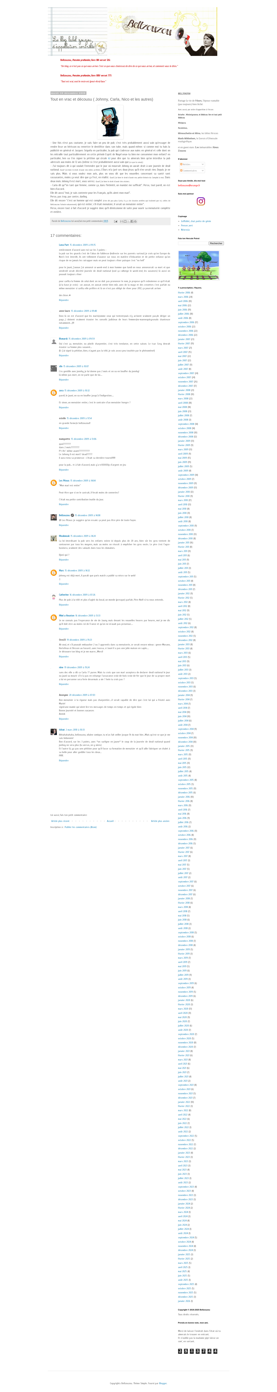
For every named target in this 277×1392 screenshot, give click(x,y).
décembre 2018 (185, 945)
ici (109, 158)
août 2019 (183, 979)
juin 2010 (182, 513)
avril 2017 (182, 860)
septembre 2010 (186, 525)
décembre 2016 (185, 843)
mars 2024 (183, 1212)
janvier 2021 (184, 1051)
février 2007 (184, 343)
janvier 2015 (184, 746)
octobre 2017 (184, 885)
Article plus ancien (160, 821)
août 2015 (183, 775)
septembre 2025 (186, 1284)
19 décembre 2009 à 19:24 (76, 667)
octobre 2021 (184, 1089)
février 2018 (184, 902)
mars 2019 (183, 957)
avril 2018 (182, 911)
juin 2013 (182, 665)
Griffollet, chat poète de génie (196, 221)
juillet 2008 (183, 415)
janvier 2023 (184, 1152)
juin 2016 (182, 818)
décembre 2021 (185, 1097)
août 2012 (183, 623)
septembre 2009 (186, 474)
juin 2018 (182, 919)
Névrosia (185, 229)
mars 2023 (183, 1161)
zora (61, 390)
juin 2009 (182, 462)
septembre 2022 (186, 1135)
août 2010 (183, 521)
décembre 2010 (185, 538)
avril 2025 (183, 1267)
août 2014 (183, 724)
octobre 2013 (184, 682)
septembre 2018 (186, 932)
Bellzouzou (64, 515)
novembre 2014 (185, 737)
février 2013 (183, 648)
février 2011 (183, 546)
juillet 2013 (183, 669)
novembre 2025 (185, 1292)
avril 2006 (183, 301)
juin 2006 (182, 309)
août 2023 (183, 1182)
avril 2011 (182, 555)
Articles (185, 164)
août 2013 (183, 674)
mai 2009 (182, 457)
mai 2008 (182, 407)
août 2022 (183, 1131)
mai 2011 (182, 559)
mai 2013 (182, 661)
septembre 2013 (186, 678)
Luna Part (64, 244)
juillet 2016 (183, 822)
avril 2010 (182, 504)
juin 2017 (182, 868)
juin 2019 (182, 970)
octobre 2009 (184, 479)
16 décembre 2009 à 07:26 (82, 594)
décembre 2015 (185, 792)
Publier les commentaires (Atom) (81, 827)
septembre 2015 (186, 779)
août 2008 (183, 419)
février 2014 (183, 699)
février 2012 (183, 597)
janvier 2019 (184, 949)
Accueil (110, 821)
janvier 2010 (184, 491)
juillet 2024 (183, 1229)
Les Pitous (64, 480)
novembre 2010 (185, 534)
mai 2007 (182, 356)
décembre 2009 (185, 487)
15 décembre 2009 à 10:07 (76, 366)
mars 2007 (183, 347)
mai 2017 (182, 864)
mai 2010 (182, 508)
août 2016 (183, 826)
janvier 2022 (184, 1102)
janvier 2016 (184, 796)
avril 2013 (182, 657)
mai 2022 (182, 1118)
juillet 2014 (183, 720)
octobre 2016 (184, 834)
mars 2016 (183, 805)
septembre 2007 (186, 373)
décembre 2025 (185, 1296)
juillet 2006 (183, 313)
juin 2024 (182, 1224)
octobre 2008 (184, 428)
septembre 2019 (186, 983)
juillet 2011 (183, 568)
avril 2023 (183, 1165)
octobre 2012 (184, 631)
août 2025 (183, 1279)
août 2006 (183, 318)
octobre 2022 (184, 1140)
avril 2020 (183, 1013)
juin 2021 (182, 1072)
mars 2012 (183, 602)
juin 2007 (182, 360)
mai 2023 (182, 1169)
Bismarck (63, 338)
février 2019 (184, 953)
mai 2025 (182, 1271)
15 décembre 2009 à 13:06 (83, 438)
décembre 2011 (185, 589)
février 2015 (184, 750)
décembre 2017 (185, 894)
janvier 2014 (184, 695)
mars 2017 (183, 856)
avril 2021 (182, 1063)
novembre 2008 (185, 432)
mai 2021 (182, 1068)
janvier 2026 (184, 1301)
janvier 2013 (184, 644)
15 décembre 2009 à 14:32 (77, 570)
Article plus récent (60, 821)
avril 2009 (183, 453)
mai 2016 (182, 813)
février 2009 (184, 445)
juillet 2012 (183, 619)
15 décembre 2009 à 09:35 (83, 244)
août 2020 (183, 1029)
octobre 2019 (184, 987)
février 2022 (184, 1106)
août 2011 (182, 572)
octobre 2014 (184, 733)
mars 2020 (183, 1008)
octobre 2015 (184, 784)
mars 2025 (183, 1263)
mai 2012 (182, 610)
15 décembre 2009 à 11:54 (79, 418)
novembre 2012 (185, 635)
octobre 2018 (184, 936)
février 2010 (184, 496)
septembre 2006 (186, 322)
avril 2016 (182, 809)
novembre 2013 (185, 686)
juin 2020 (182, 1021)
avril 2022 (183, 1114)
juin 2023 (182, 1173)
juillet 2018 (183, 924)
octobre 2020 (184, 1038)
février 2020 (184, 1004)
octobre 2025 (184, 1288)
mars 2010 (183, 500)
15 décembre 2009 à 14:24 (83, 536)
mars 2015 (183, 754)
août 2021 (183, 1080)
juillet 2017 (183, 873)
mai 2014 (182, 712)
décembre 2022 (185, 1148)
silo (60, 366)
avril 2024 (183, 1216)
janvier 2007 (184, 339)
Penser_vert (187, 225)
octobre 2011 (184, 580)
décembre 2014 (185, 741)
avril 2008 (183, 402)
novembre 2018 (185, 940)
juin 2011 (182, 563)
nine (61, 667)
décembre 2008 (185, 436)
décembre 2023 (185, 1199)
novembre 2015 (185, 788)
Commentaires (188, 170)
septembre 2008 (186, 424)
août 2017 (183, 877)
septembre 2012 (186, 627)
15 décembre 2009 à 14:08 (87, 515)
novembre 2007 (185, 381)
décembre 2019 (185, 996)
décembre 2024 (185, 1250)
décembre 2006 (185, 335)
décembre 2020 (185, 1046)
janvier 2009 (184, 440)
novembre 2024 (185, 1246)
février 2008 (184, 394)
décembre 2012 (185, 640)
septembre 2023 (186, 1186)
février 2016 (184, 801)
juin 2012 (182, 614)
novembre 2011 (185, 584)
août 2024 (183, 1233)
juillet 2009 (183, 466)
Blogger (163, 1383)
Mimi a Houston (66, 615)
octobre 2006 (184, 326)
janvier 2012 (184, 593)
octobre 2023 (184, 1190)
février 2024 (184, 1207)
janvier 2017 (184, 847)
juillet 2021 (183, 1076)
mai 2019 (182, 966)
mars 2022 (183, 1110)
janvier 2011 (183, 542)
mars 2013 (183, 652)
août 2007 (183, 369)
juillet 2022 (183, 1127)
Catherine (64, 594)
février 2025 (184, 1258)
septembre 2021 (186, 1084)
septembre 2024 (186, 1237)
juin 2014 (182, 716)
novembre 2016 (185, 839)
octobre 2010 (184, 529)
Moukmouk (64, 536)
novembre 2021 (185, 1093)
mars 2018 (183, 907)
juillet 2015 (183, 771)
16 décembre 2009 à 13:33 (87, 615)
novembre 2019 (185, 991)
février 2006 (184, 292)
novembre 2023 (185, 1195)
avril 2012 (182, 606)
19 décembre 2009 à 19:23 (79, 639)
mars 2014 (183, 703)
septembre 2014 (186, 729)
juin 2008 (182, 411)
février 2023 (184, 1157)
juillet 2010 (183, 517)
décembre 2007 (185, 385)
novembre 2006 (185, 330)
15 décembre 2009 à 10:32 (77, 390)
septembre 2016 (186, 830)
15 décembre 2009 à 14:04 (83, 480)
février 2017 (183, 852)
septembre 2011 (185, 576)
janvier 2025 (184, 1254)
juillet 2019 (183, 974)
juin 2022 (182, 1123)
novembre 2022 (185, 1144)
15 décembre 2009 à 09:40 (84, 310)
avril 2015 (182, 758)
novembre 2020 (185, 1042)
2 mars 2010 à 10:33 (75, 729)
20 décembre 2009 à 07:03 (82, 695)
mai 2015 (182, 763)
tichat (62, 729)
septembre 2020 (186, 1034)
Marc (61, 570)
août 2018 (183, 928)
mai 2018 (182, 915)
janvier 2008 (184, 390)
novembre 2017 (185, 890)
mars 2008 (183, 398)
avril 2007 (183, 352)
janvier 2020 (184, 1000)
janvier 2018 (184, 898)
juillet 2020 (183, 1025)
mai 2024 (182, 1220)
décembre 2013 (185, 690)
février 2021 (183, 1055)
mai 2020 (182, 1017)
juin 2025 (182, 1275)
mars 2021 (183, 1059)
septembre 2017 (186, 881)
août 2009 (183, 470)
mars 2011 (182, 551)
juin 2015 (182, 767)
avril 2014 (182, 707)
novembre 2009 (185, 483)
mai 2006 (182, 305)
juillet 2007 (183, 364)
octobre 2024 (184, 1241)
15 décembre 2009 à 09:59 (82, 338)
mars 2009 (183, 449)
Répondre (64, 300)
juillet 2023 (183, 1178)
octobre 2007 (184, 377)
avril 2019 (182, 962)
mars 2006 (183, 296)
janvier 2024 (184, 1203)
